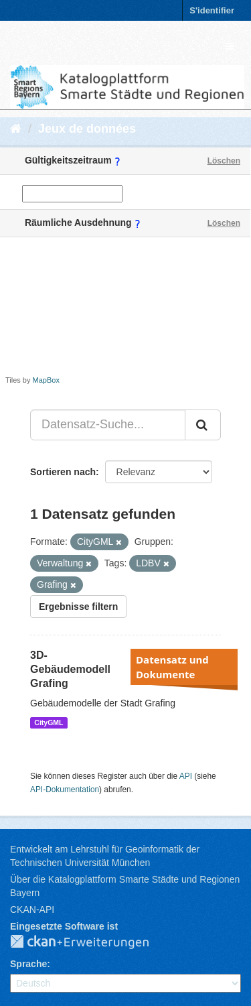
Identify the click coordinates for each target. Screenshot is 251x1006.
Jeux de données (87, 128)
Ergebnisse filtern (78, 606)
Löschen (223, 161)
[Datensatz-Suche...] (107, 425)
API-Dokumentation (64, 789)
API (185, 776)
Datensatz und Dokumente (172, 667)
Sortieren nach (63, 471)
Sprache (28, 963)
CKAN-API (32, 909)
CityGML (48, 722)
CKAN (90, 942)
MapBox (46, 380)
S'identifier (211, 10)
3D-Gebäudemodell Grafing (70, 669)
